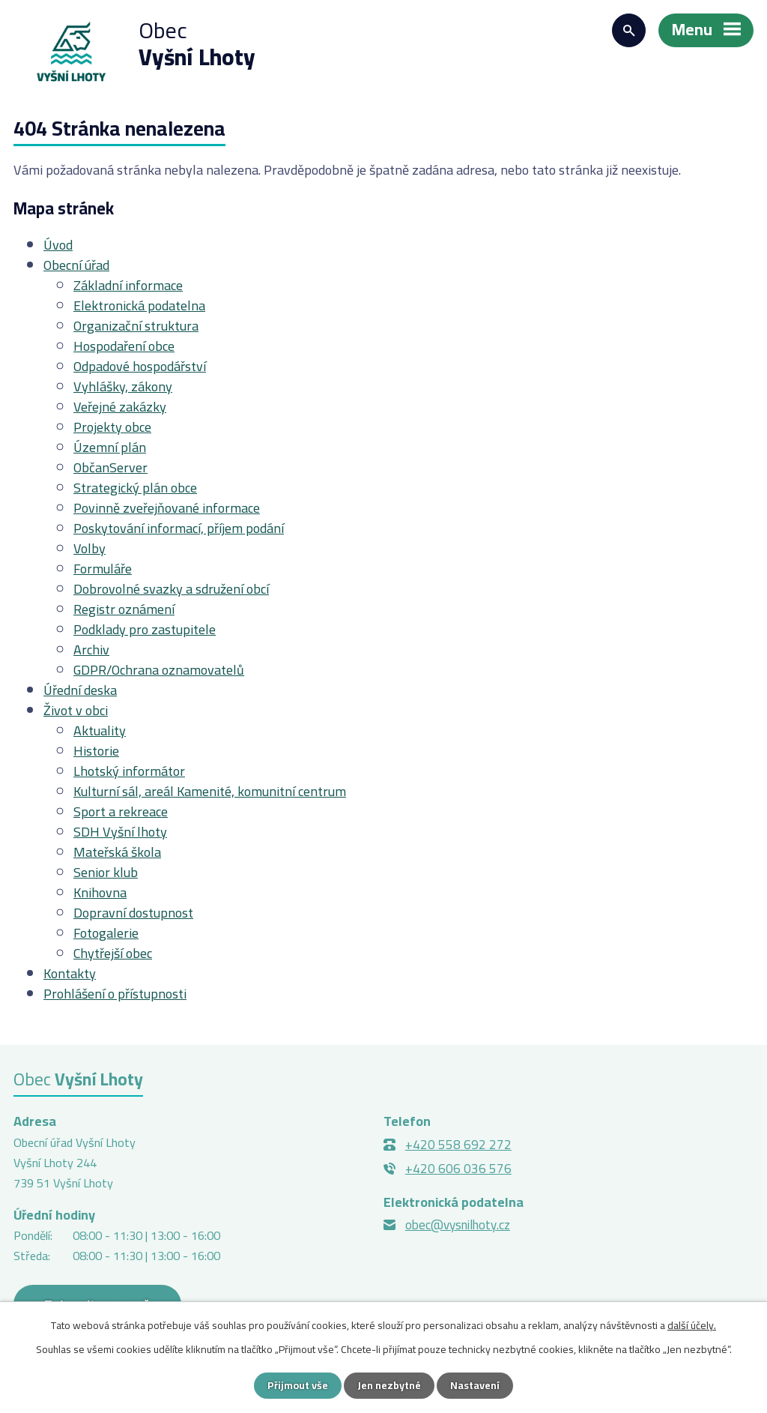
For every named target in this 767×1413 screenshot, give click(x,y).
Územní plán (109, 447)
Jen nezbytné (389, 1385)
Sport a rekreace (120, 811)
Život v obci (75, 710)
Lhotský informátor (129, 771)
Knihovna (100, 892)
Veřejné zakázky (119, 406)
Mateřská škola (117, 852)
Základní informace (128, 285)
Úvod (58, 244)
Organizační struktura (135, 325)
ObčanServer (110, 467)
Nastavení (475, 1385)
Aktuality (99, 730)
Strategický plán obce (135, 487)
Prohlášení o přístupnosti (115, 993)
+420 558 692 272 (458, 1144)
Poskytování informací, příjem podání (178, 528)
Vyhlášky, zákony (122, 386)
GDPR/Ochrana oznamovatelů (158, 669)
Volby (89, 548)
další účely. (691, 1325)
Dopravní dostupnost (133, 912)
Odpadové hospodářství (139, 366)
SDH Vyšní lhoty (120, 831)
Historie (96, 750)
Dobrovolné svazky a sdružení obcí (171, 588)
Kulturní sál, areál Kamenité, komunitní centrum (209, 791)
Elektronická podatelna (139, 305)
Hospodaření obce (124, 346)
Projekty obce (112, 427)
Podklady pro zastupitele (144, 629)
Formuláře (102, 568)
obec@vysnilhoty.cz (457, 1224)
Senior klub (105, 872)
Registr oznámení (124, 609)
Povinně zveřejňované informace (166, 507)
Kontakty (69, 973)
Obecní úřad (76, 265)
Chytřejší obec (112, 953)
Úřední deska (80, 690)
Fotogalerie (106, 933)
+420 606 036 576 (458, 1168)
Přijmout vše (297, 1385)
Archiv (91, 649)
